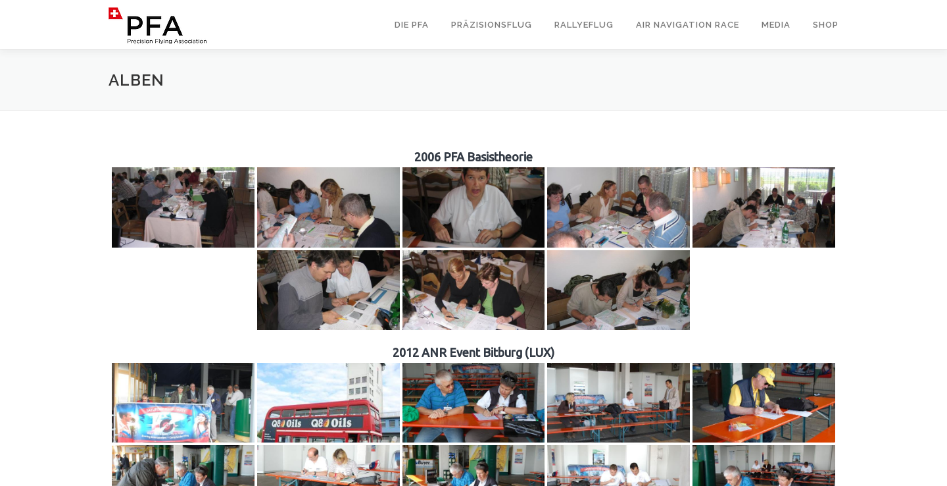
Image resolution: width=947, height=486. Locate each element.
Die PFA (412, 25)
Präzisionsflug (491, 25)
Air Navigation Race (687, 25)
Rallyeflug (584, 25)
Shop (825, 25)
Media (776, 25)
